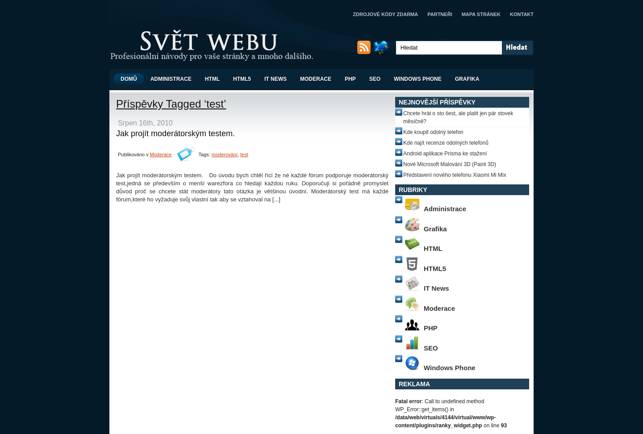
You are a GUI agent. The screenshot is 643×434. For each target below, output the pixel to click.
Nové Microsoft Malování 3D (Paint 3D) (449, 164)
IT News (275, 79)
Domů (129, 79)
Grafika (467, 79)
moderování (225, 154)
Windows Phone (418, 79)
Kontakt (522, 14)
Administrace (171, 79)
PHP (350, 79)
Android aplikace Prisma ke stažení (445, 153)
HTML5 (242, 79)
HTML (212, 79)
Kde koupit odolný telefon (433, 132)
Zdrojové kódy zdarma (385, 14)
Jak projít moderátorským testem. (175, 133)
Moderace (315, 79)
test (244, 154)
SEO (374, 79)
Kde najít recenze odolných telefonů (446, 143)
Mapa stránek (481, 14)
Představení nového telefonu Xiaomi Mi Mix (454, 175)
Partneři (439, 14)
